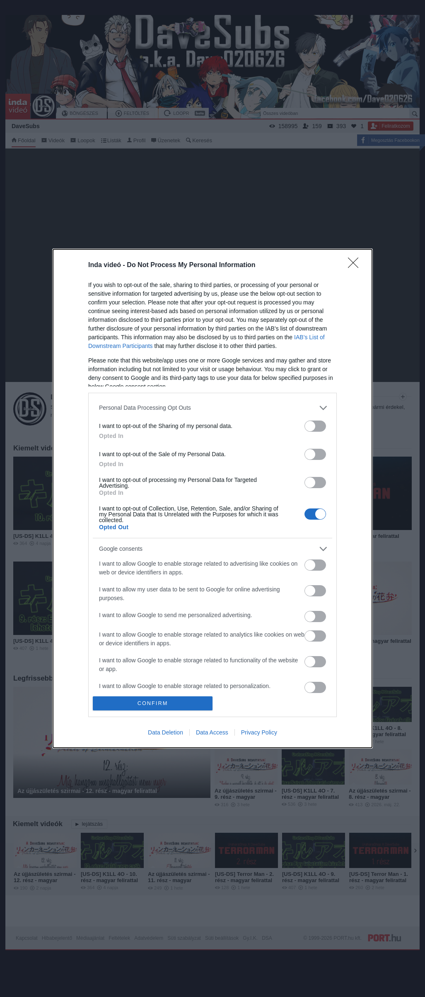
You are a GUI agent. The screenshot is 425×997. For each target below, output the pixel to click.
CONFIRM (152, 703)
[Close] (356, 265)
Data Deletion (165, 732)
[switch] (315, 426)
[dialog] (212, 498)
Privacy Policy (259, 732)
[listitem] (212, 408)
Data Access (212, 732)
